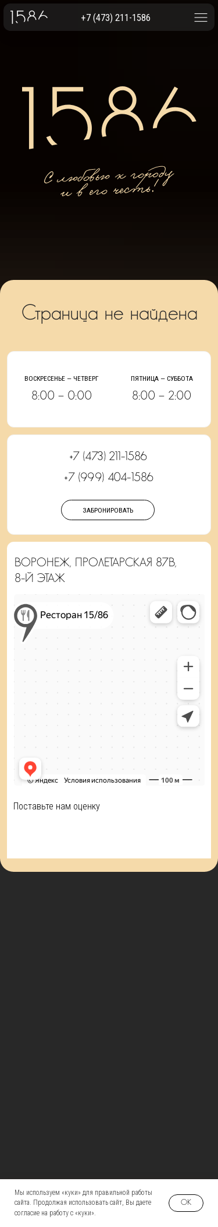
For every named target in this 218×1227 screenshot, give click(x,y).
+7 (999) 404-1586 (108, 477)
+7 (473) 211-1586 (116, 17)
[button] (201, 17)
